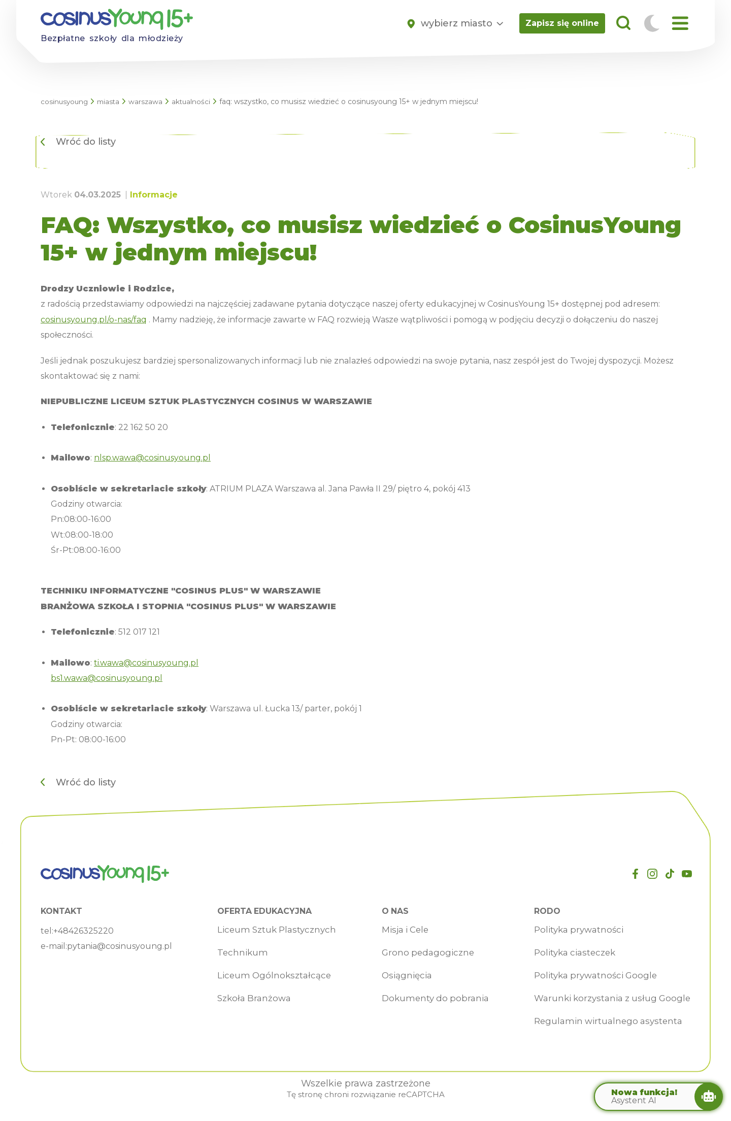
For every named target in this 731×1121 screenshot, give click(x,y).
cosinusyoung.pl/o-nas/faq (94, 319)
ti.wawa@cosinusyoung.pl (146, 663)
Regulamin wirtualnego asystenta (603, 1021)
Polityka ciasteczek (569, 953)
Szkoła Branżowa (250, 998)
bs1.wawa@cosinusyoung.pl (106, 678)
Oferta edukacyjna (261, 911)
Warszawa (149, 101)
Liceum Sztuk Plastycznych (273, 930)
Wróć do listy (86, 142)
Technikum (237, 953)
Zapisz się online (562, 23)
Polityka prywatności (572, 930)
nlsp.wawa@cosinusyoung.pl (152, 458)
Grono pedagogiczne (423, 953)
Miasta (111, 101)
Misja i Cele (400, 930)
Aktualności (195, 101)
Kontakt (63, 911)
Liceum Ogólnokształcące (270, 975)
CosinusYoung (65, 101)
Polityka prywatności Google (590, 975)
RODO (539, 911)
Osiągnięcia (401, 975)
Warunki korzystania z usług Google (607, 998)
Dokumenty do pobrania (430, 998)
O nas (389, 911)
